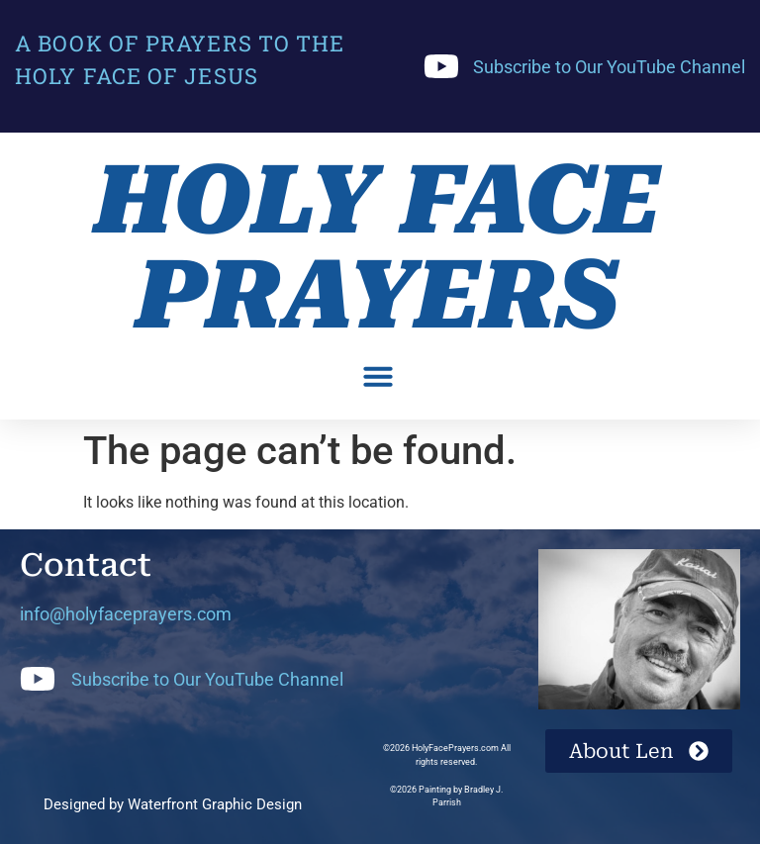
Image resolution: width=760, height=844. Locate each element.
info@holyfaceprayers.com (126, 614)
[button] (378, 376)
